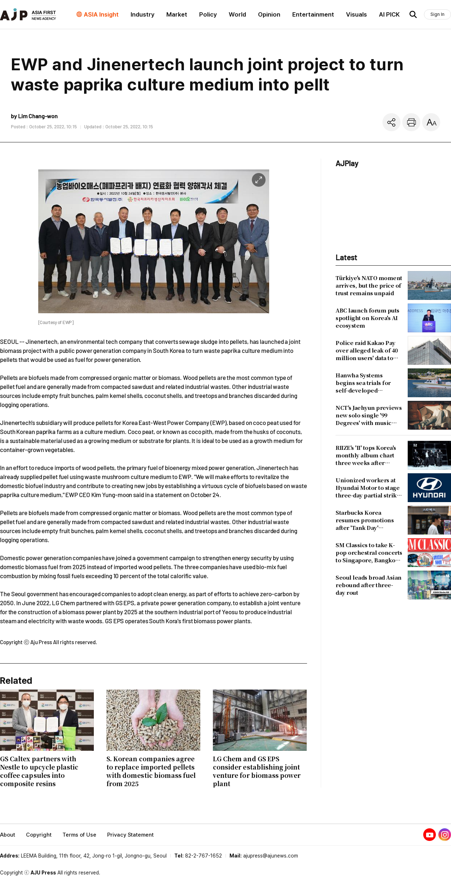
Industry (142, 14)
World (237, 14)
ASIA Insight (101, 14)
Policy (208, 14)
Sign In (437, 14)
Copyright (39, 835)
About (7, 835)
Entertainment (313, 14)
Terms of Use (79, 835)
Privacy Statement (130, 835)
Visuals (356, 14)
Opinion (269, 14)
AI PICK (389, 14)
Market (176, 14)
